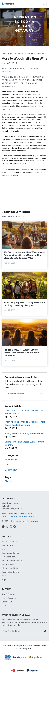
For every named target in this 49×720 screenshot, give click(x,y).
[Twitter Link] (7, 527)
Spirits (23, 53)
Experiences (10, 53)
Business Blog (8, 564)
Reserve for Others (10, 572)
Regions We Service (10, 553)
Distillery (9, 481)
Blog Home (24, 36)
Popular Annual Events (12, 560)
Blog (3, 549)
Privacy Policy (28, 516)
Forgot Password (9, 598)
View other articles (13, 216)
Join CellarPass (8, 556)
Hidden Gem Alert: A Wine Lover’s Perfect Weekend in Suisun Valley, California (21, 352)
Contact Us (7, 601)
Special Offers (8, 545)
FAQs (4, 605)
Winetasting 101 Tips (10, 568)
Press (4, 576)
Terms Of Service (10, 516)
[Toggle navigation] (44, 4)
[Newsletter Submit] (41, 393)
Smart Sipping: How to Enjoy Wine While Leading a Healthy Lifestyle (24, 304)
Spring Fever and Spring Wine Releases (24, 433)
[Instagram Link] (11, 527)
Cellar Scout (36, 53)
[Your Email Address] (22, 393)
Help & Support (8, 594)
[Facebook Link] (3, 527)
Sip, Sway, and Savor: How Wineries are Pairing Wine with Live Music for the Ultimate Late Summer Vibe (24, 255)
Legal (4, 579)
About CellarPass (9, 541)
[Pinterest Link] (15, 527)
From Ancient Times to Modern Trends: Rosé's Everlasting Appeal (25, 423)
